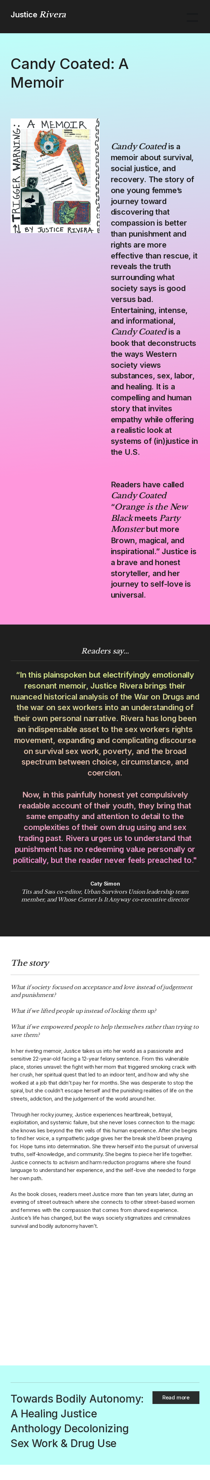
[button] (192, 17)
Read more (176, 1397)
